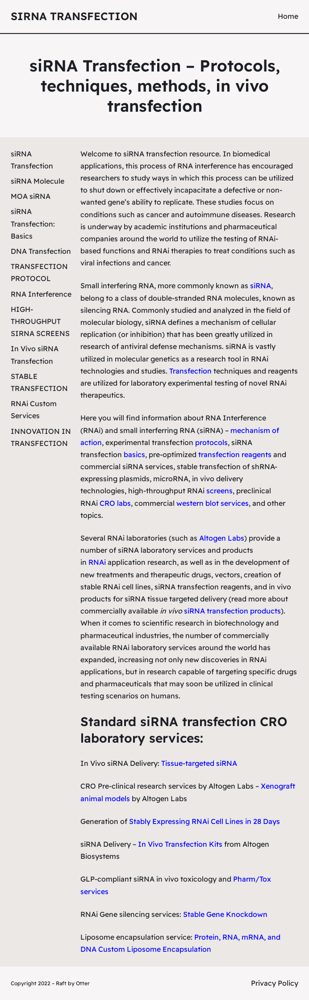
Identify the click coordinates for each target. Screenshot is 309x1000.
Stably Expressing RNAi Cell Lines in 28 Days (204, 821)
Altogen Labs (221, 538)
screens (219, 490)
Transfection (190, 370)
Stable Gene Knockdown (225, 914)
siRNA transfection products (232, 610)
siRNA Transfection (74, 16)
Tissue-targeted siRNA (199, 763)
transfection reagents (234, 454)
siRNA (260, 285)
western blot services (212, 503)
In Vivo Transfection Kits (180, 844)
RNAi (97, 562)
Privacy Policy (274, 983)
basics (134, 454)
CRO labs (115, 503)
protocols (211, 442)
